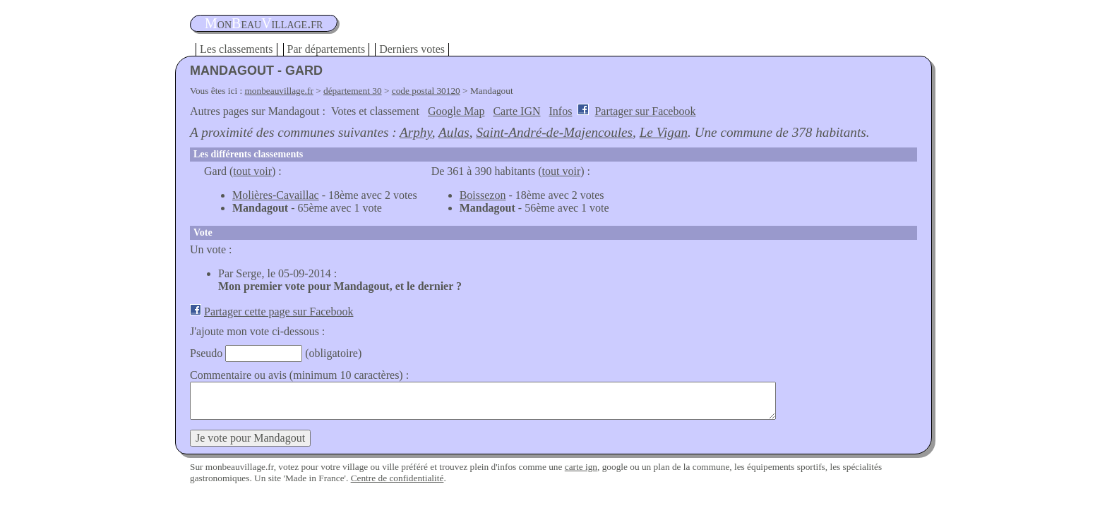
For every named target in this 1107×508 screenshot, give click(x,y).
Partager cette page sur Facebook (278, 312)
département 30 (352, 90)
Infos (561, 111)
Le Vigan (664, 132)
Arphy (416, 132)
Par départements (326, 49)
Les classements (236, 49)
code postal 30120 (426, 90)
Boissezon (483, 195)
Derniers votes (412, 49)
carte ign (581, 466)
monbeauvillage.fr (279, 90)
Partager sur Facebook (644, 111)
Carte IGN (516, 111)
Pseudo (206, 353)
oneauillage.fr (264, 23)
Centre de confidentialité (397, 478)
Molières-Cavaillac (275, 195)
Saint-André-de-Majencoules (554, 132)
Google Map (456, 111)
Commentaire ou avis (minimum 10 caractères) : (299, 375)
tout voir (252, 171)
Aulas (453, 132)
